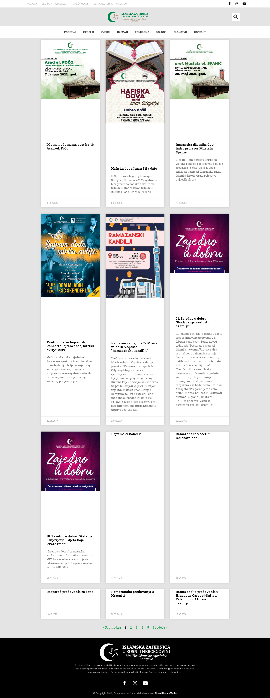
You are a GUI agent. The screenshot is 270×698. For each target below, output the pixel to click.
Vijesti (105, 32)
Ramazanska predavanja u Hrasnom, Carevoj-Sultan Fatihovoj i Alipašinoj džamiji (197, 597)
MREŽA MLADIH (81, 3)
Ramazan (32, 3)
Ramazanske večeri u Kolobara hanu (193, 436)
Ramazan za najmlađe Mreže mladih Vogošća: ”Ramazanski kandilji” (134, 347)
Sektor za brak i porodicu (110, 3)
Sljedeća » (160, 627)
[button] (236, 17)
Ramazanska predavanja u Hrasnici (132, 594)
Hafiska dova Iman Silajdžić (134, 168)
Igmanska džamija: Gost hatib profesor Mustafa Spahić (195, 148)
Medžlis (88, 32)
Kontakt (200, 32)
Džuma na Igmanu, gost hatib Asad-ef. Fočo (70, 146)
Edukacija (142, 32)
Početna (70, 32)
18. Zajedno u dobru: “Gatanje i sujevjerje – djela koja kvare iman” (69, 540)
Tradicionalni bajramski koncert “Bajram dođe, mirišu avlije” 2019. (70, 346)
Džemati (122, 32)
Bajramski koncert (126, 434)
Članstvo (180, 32)
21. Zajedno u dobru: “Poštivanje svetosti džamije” (192, 322)
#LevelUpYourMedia (166, 693)
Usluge (161, 32)
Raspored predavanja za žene (69, 592)
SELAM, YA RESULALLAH (55, 3)
